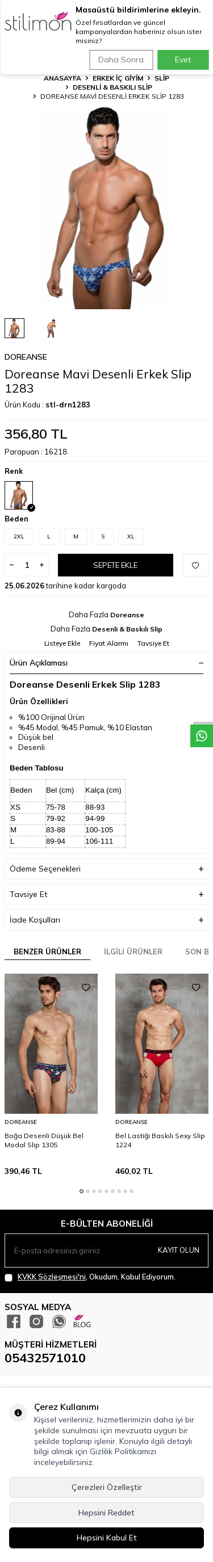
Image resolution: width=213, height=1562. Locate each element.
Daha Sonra (121, 59)
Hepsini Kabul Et (107, 1537)
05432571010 (45, 1358)
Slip (161, 78)
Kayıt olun (178, 1249)
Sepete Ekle (115, 565)
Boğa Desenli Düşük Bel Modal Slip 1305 (44, 1140)
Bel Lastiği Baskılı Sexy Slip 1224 (160, 1140)
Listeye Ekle (62, 643)
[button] (81, 1191)
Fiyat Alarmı (108, 643)
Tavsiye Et (153, 643)
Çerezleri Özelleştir (107, 1487)
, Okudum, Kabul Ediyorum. (90, 1277)
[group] (106, 207)
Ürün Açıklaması (106, 663)
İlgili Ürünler (133, 951)
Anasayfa (62, 78)
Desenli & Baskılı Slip (112, 87)
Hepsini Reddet (106, 1513)
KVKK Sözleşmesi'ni (52, 1276)
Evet (183, 59)
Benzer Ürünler (47, 951)
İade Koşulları (106, 920)
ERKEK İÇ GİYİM (118, 78)
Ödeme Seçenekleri (106, 869)
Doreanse (26, 357)
